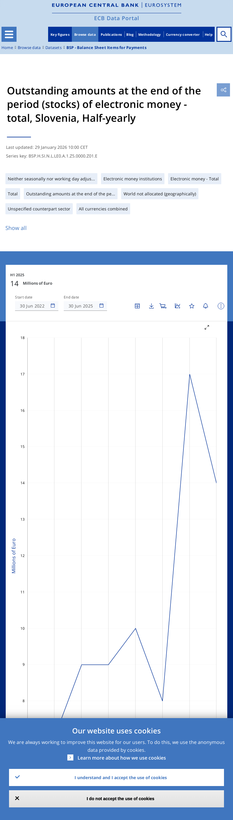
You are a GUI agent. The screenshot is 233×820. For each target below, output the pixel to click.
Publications (111, 34)
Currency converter (183, 34)
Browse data (85, 34)
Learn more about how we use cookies (122, 757)
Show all (16, 227)
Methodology (149, 34)
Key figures (60, 34)
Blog (129, 34)
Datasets (53, 47)
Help (209, 34)
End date (71, 297)
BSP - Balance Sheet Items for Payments (106, 47)
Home (7, 47)
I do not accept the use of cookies (121, 798)
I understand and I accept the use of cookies (121, 777)
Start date (23, 297)
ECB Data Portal (116, 18)
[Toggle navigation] (9, 34)
